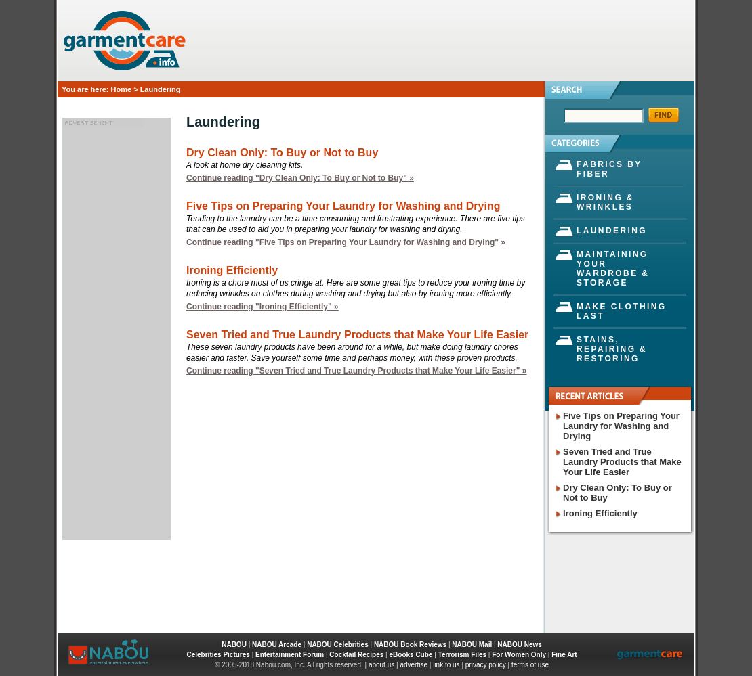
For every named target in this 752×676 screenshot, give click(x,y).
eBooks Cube (411, 654)
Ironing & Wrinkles (605, 202)
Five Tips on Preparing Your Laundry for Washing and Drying (343, 206)
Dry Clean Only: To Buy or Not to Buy (282, 152)
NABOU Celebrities (338, 644)
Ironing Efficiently (232, 270)
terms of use (530, 665)
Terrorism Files (462, 654)
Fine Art (564, 654)
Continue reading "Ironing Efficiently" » (262, 306)
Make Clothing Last (622, 311)
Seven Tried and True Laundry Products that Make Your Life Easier (357, 334)
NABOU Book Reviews (410, 644)
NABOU (234, 644)
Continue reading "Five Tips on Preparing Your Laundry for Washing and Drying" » (345, 242)
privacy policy (485, 665)
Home (121, 89)
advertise (413, 665)
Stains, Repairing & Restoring (612, 349)
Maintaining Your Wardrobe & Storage (613, 269)
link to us (446, 665)
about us (381, 665)
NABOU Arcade (276, 644)
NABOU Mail (472, 644)
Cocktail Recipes (356, 654)
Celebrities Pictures (217, 654)
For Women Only (519, 654)
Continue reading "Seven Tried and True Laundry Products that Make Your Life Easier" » (356, 371)
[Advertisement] (116, 331)
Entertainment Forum (289, 654)
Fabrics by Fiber (609, 169)
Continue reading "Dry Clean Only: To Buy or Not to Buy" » (300, 178)
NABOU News (519, 644)
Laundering (612, 230)
